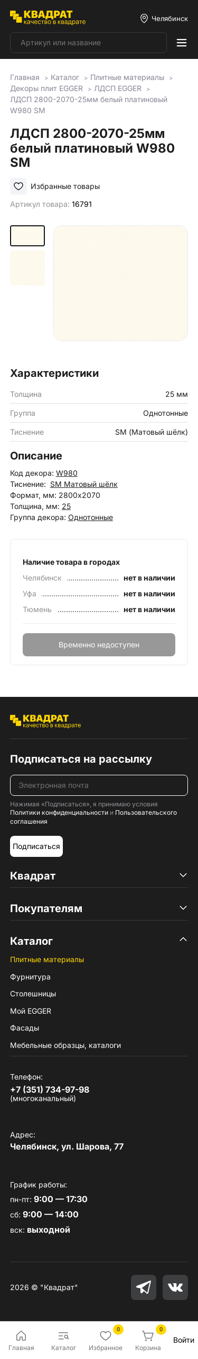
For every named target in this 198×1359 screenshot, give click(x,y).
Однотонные (90, 517)
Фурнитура (30, 976)
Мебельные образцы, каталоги (65, 1045)
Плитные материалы (47, 959)
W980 (67, 472)
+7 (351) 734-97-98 (49, 1089)
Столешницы (33, 993)
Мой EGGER (30, 1010)
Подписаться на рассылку (81, 759)
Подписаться (36, 846)
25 (66, 506)
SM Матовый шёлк (84, 483)
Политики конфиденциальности (59, 812)
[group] (120, 292)
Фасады (24, 1027)
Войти (183, 1339)
